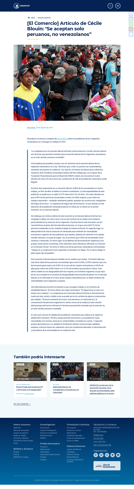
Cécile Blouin (62, 139)
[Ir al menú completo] (117, 5)
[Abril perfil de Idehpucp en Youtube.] (118, 457)
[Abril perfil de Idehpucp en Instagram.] (107, 457)
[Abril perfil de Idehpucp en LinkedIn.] (101, 457)
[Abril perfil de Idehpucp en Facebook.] (96, 457)
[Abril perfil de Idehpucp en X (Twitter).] (112, 457)
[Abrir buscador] (110, 5)
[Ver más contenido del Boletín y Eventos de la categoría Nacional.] (31, 127)
